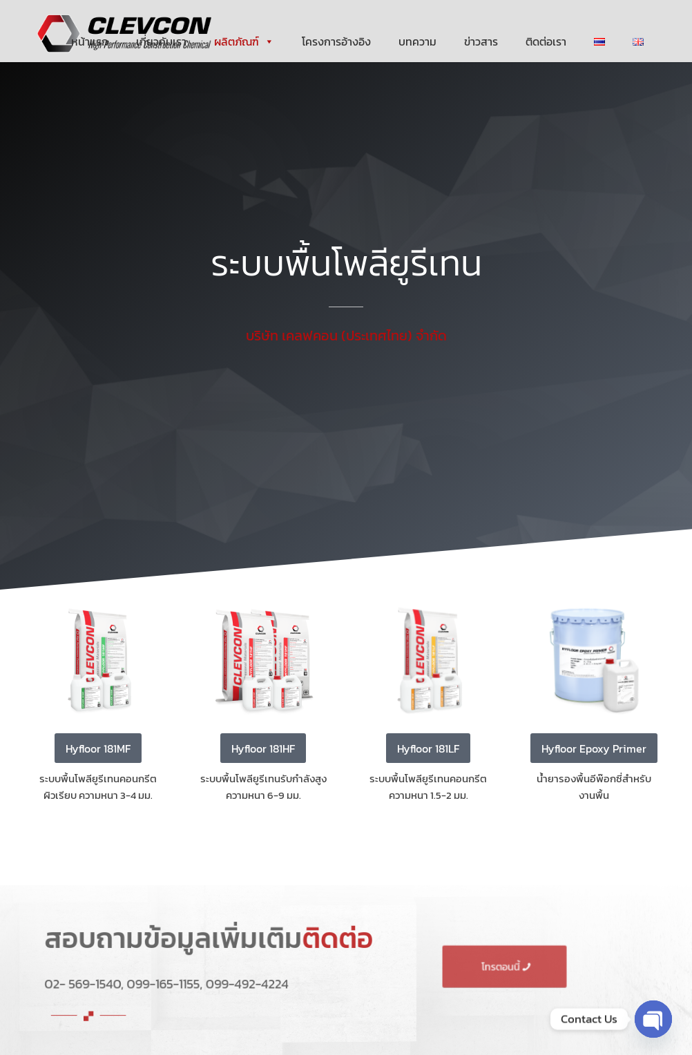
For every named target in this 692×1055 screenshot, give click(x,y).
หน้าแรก (89, 41)
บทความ (417, 41)
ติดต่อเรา (546, 41)
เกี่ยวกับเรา (161, 41)
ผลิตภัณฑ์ (244, 41)
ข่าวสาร (481, 41)
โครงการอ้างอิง (336, 41)
